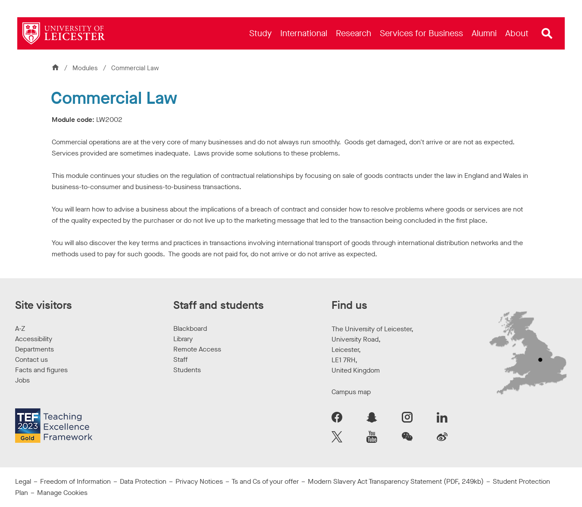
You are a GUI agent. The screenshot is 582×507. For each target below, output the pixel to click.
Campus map (351, 391)
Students (187, 369)
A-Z (20, 328)
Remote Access (197, 349)
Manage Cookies (62, 492)
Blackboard (190, 328)
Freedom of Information (75, 481)
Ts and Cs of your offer (265, 481)
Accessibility (33, 338)
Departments (34, 349)
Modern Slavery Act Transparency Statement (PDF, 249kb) (396, 481)
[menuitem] (260, 33)
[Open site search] (547, 34)
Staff (180, 359)
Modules (86, 68)
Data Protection (143, 481)
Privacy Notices (199, 481)
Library (183, 338)
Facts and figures (41, 369)
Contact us (31, 359)
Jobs (22, 380)
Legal (23, 481)
